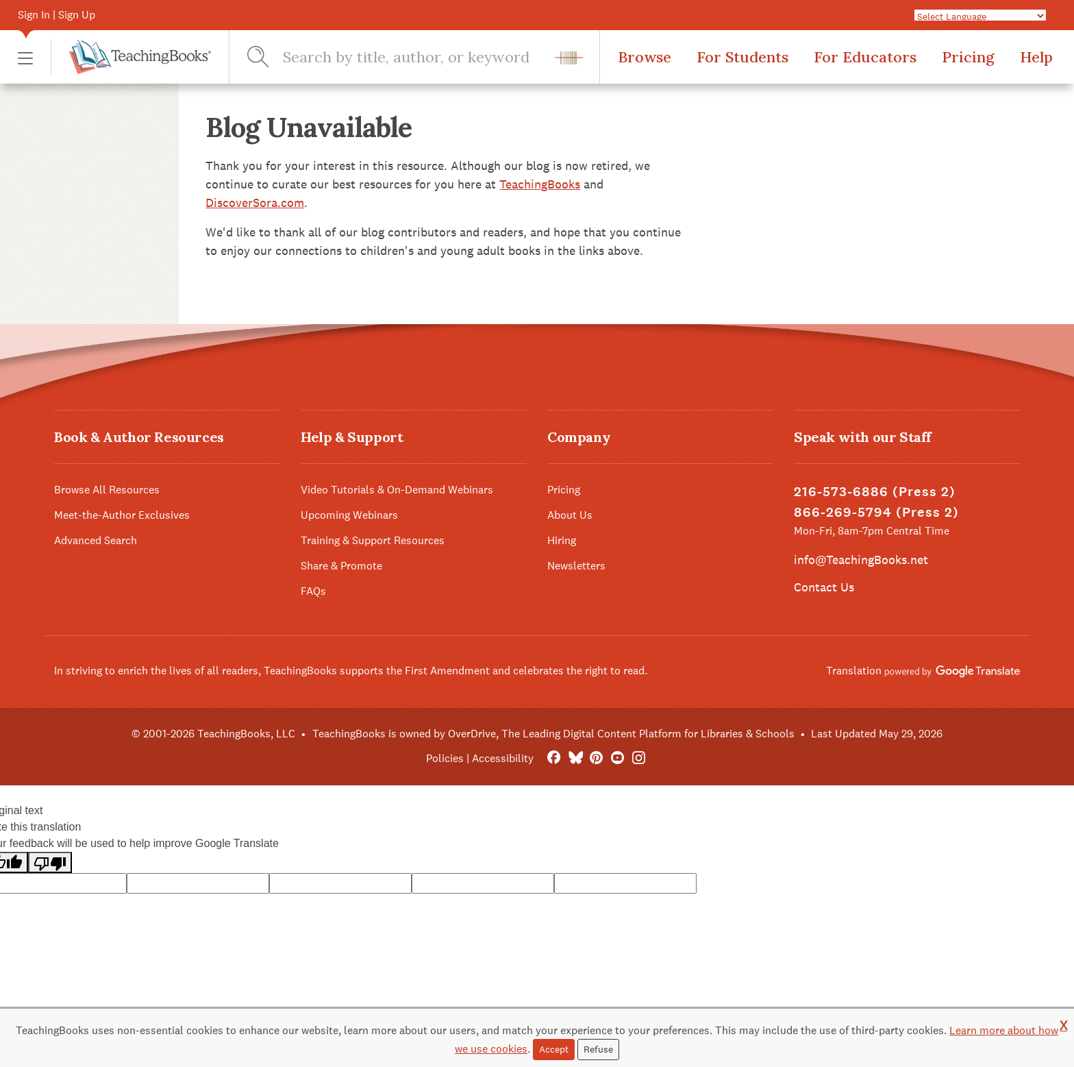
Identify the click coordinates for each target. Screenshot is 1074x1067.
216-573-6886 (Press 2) (875, 491)
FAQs (313, 591)
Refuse (598, 1049)
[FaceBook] (554, 758)
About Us (569, 515)
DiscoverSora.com (254, 202)
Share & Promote (341, 566)
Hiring (561, 540)
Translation (923, 670)
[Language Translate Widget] (980, 16)
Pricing (968, 56)
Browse (644, 56)
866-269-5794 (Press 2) (876, 512)
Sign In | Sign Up (56, 15)
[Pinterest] (596, 758)
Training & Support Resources (373, 540)
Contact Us (824, 587)
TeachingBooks (539, 184)
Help (1036, 56)
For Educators (865, 56)
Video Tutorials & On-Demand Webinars (397, 489)
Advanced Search (95, 540)
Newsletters (576, 566)
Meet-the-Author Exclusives (122, 515)
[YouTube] (617, 758)
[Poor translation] (50, 862)
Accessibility (503, 758)
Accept (554, 1049)
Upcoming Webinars (349, 515)
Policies (445, 758)
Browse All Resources (107, 489)
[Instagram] (638, 758)
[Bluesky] (575, 758)
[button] (25, 57)
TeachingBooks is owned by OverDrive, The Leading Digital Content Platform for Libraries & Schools (553, 733)
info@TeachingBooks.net (861, 559)
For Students (742, 56)
